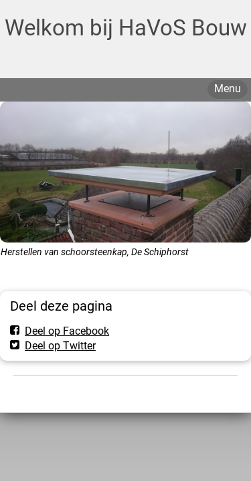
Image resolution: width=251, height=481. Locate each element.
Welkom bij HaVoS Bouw (126, 28)
